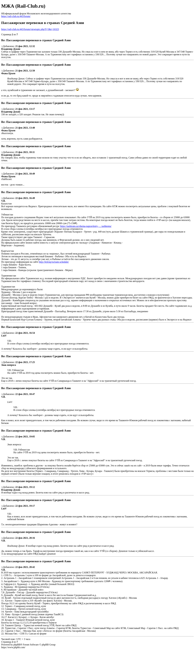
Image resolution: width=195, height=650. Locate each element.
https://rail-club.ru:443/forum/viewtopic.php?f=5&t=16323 (30, 29)
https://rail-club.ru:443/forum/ (15, 16)
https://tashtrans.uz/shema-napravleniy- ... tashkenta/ (86, 226)
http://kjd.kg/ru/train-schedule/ (54, 262)
